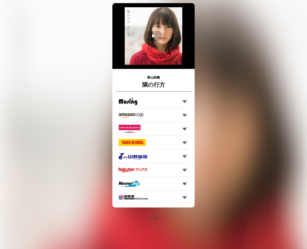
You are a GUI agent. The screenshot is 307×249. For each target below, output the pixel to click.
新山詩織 (153, 77)
